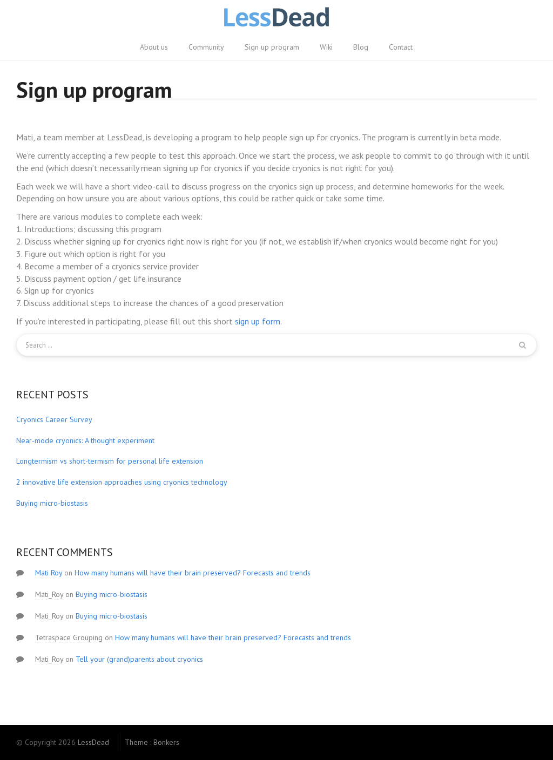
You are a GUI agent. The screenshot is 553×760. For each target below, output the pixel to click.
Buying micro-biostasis (52, 503)
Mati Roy (48, 573)
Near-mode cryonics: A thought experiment (85, 440)
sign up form (257, 321)
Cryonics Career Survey (54, 419)
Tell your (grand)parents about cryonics (139, 659)
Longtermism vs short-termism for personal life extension (109, 461)
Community (206, 47)
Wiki (326, 47)
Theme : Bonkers (152, 742)
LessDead (93, 742)
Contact (401, 47)
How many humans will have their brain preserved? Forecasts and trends (193, 573)
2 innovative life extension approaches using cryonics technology (121, 482)
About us (154, 47)
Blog (360, 47)
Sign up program (272, 47)
